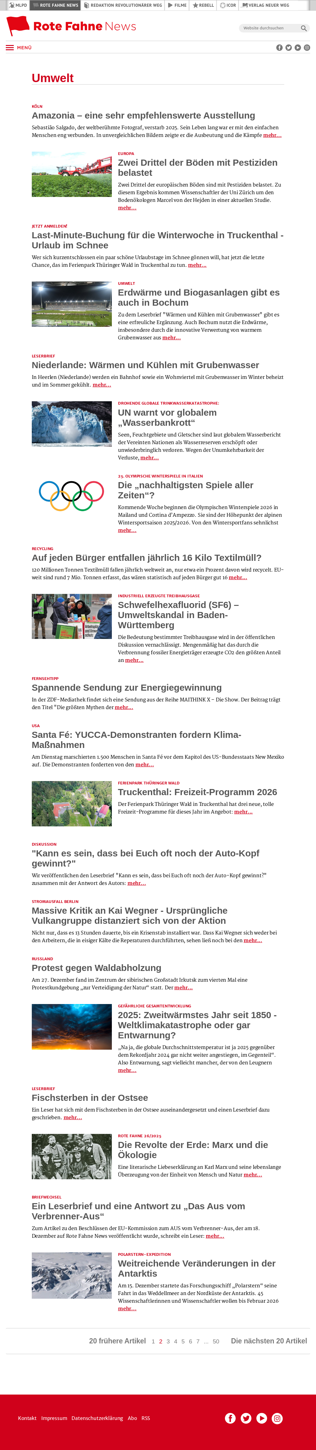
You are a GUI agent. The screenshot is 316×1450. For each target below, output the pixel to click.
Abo (132, 1418)
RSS (145, 1418)
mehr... (272, 135)
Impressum (54, 1418)
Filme (181, 5)
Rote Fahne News (59, 5)
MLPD (21, 5)
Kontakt (27, 1418)
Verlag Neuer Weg (269, 5)
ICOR (231, 5)
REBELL (206, 5)
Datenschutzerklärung (97, 1418)
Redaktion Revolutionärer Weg (126, 5)
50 (216, 1341)
